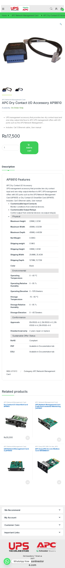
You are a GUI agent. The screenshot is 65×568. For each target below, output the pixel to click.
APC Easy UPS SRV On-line (44, 446)
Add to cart (29, 149)
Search (51, 8)
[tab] (8, 168)
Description (8, 167)
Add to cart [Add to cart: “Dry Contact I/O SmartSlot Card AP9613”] (27, 438)
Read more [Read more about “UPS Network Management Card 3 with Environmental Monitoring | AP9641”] (59, 439)
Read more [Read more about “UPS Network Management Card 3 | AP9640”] (27, 482)
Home (4, 15)
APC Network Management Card (25, 15)
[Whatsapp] (7, 561)
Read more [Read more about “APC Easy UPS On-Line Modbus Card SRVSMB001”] (59, 482)
